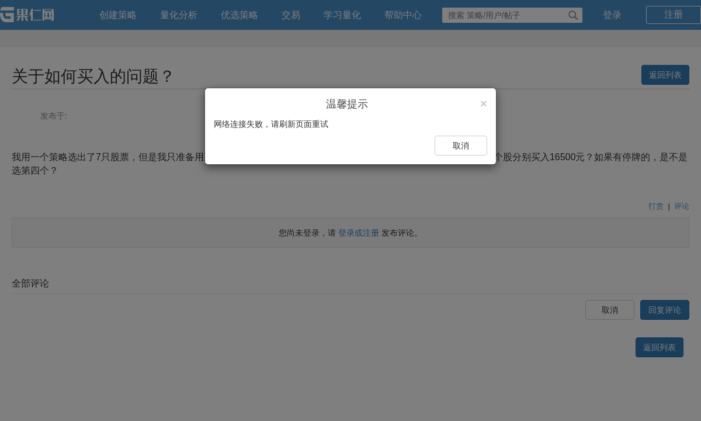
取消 (461, 145)
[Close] (483, 103)
